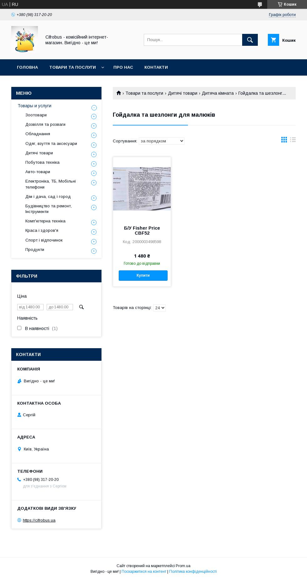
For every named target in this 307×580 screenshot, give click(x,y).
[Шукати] (250, 40)
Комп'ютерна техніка (45, 221)
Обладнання (37, 133)
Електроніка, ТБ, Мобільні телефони (50, 184)
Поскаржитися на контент (144, 571)
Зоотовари (36, 115)
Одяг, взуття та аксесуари (51, 143)
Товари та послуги (72, 67)
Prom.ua (183, 566)
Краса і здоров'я (41, 230)
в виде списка (293, 141)
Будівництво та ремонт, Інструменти (48, 209)
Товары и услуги (34, 105)
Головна (27, 67)
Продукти (34, 249)
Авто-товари (37, 171)
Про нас (123, 67)
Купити (143, 275)
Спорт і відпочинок (44, 240)
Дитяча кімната (218, 93)
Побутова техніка (42, 162)
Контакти (156, 67)
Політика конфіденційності (193, 571)
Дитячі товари (182, 93)
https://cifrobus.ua (39, 520)
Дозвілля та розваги (45, 124)
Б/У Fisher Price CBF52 (142, 231)
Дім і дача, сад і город (48, 196)
